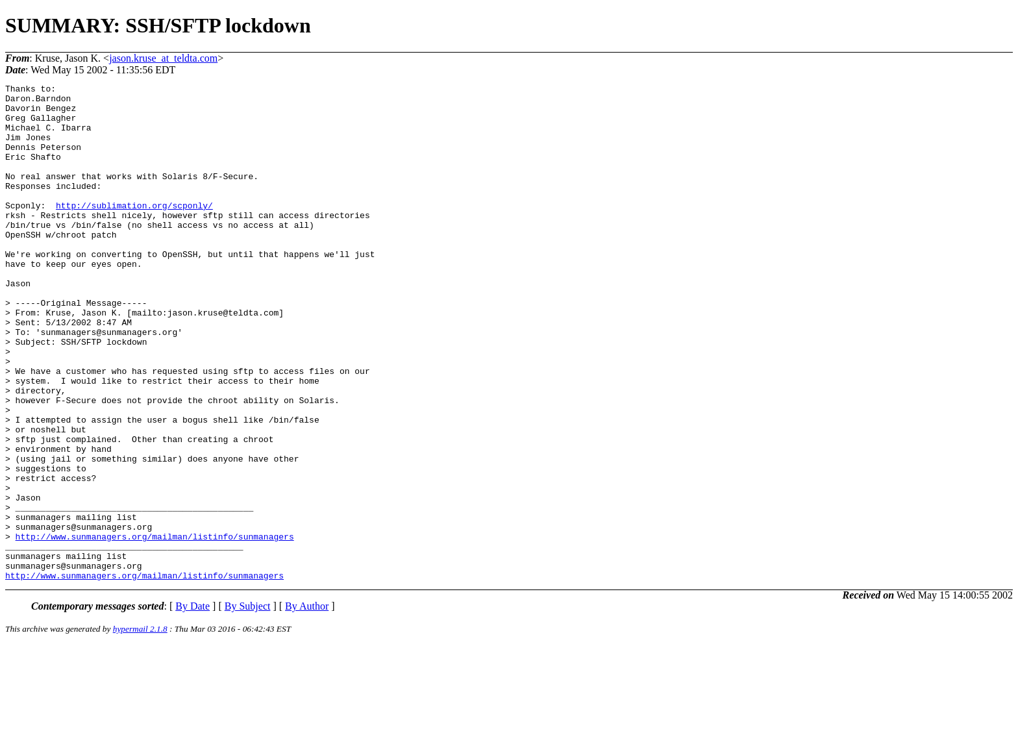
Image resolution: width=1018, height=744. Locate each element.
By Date (192, 705)
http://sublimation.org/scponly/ (134, 230)
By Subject (248, 705)
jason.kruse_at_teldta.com (163, 58)
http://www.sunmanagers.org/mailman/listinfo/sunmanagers (155, 628)
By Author (307, 705)
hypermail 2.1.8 (140, 728)
